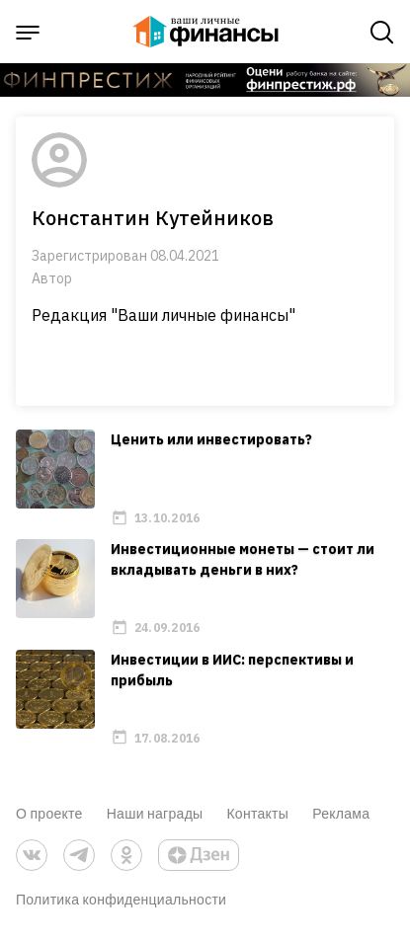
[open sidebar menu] (27, 32)
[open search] (382, 32)
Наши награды (155, 813)
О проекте (49, 813)
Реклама (340, 813)
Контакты (257, 813)
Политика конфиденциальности (121, 899)
